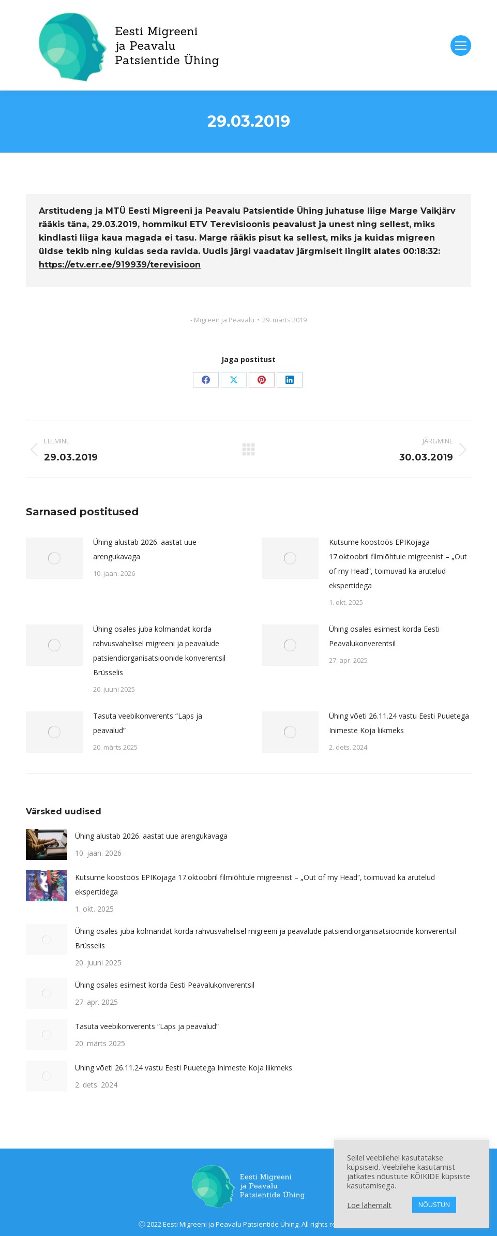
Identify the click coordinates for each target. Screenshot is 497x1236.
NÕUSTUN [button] (434, 1204)
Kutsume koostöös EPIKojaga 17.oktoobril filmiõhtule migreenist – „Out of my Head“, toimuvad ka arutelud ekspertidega (398, 563)
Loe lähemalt (369, 1205)
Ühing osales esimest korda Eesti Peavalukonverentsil (384, 636)
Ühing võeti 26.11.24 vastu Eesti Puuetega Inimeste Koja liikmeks (399, 723)
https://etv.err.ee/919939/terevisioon (120, 265)
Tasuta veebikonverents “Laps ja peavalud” (147, 723)
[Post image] (54, 558)
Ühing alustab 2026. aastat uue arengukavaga (145, 549)
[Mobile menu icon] (460, 45)
